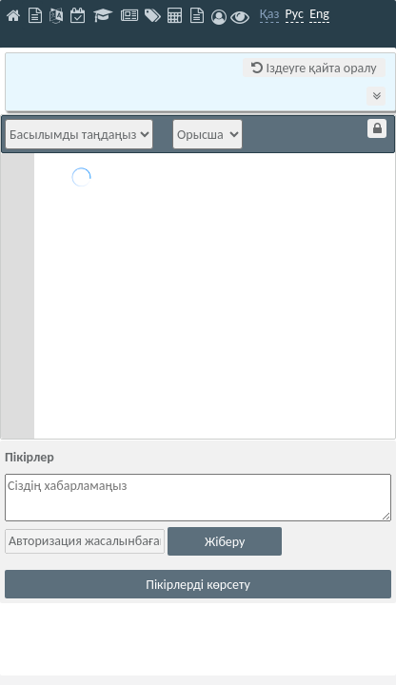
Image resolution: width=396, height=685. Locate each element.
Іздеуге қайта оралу (313, 68)
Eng (319, 14)
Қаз (270, 14)
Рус (295, 14)
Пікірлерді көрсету (198, 585)
